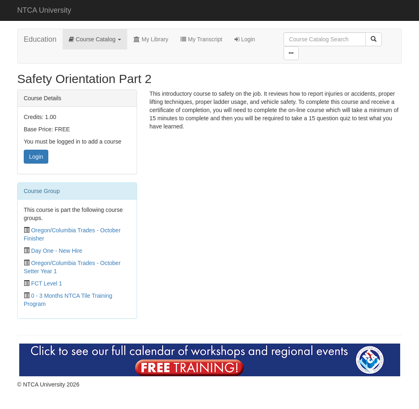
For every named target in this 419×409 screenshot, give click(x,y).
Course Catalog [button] (95, 39)
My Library (150, 39)
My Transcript (201, 39)
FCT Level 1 (46, 283)
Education (40, 39)
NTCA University (44, 10)
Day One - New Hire (56, 250)
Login (244, 39)
